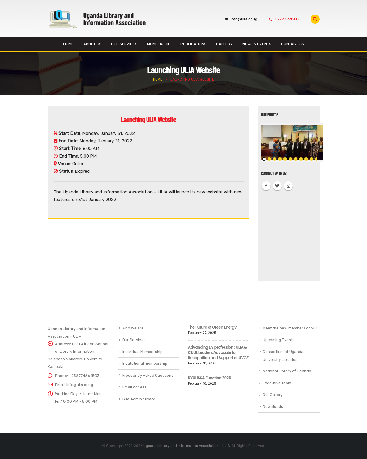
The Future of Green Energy (212, 327)
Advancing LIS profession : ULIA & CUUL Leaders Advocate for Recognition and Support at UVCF (218, 353)
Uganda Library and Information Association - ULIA (186, 446)
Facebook (266, 185)
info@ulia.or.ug (241, 19)
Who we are (133, 328)
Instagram (288, 185)
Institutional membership (144, 363)
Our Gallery (272, 394)
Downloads (273, 406)
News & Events (256, 44)
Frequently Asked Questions (147, 375)
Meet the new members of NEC (290, 328)
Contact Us (292, 44)
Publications (193, 44)
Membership (159, 44)
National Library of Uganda (287, 371)
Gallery (224, 44)
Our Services (124, 44)
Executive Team (277, 383)
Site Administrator (138, 399)
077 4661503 (284, 19)
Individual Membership (142, 351)
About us (92, 44)
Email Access (134, 387)
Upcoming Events (278, 339)
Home (68, 44)
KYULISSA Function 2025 (209, 378)
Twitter (277, 185)
